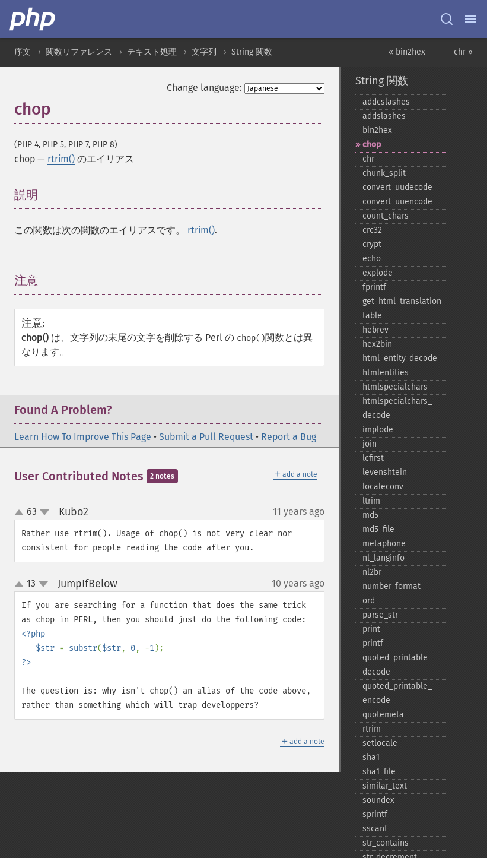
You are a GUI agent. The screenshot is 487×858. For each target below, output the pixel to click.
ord (368, 601)
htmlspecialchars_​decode (397, 408)
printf (372, 643)
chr (368, 159)
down (44, 512)
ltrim (371, 501)
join (369, 444)
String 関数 (251, 52)
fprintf (374, 287)
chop (371, 145)
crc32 (372, 230)
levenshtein (384, 472)
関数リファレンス (79, 52)
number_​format (391, 586)
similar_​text (384, 786)
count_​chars (385, 216)
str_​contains (385, 843)
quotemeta (383, 715)
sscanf (374, 829)
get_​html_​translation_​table (403, 308)
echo (371, 259)
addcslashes (386, 102)
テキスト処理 (152, 52)
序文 (22, 52)
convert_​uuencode (397, 202)
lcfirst (373, 458)
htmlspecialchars (395, 387)
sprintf (374, 814)
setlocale (379, 743)
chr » (463, 52)
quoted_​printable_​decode (397, 665)
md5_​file (378, 529)
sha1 (371, 757)
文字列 (204, 52)
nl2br (371, 572)
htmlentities (385, 373)
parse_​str (380, 615)
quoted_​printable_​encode (397, 693)
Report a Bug (288, 436)
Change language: (204, 87)
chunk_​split (384, 173)
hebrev (375, 330)
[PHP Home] (33, 19)
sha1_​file (379, 772)
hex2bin (377, 344)
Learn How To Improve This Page (82, 436)
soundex (378, 800)
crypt (371, 244)
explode (377, 273)
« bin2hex (407, 52)
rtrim (371, 729)
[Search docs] (447, 19)
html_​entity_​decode (399, 358)
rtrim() (61, 158)
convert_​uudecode (397, 187)
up (21, 513)
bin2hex (377, 130)
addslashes (384, 116)
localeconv (382, 487)
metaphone (384, 544)
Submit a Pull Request (206, 436)
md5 (370, 515)
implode (377, 430)
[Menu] (470, 19)
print (371, 629)
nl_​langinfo (383, 558)
